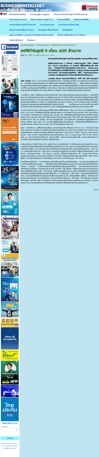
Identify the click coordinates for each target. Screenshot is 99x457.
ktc (26, 55)
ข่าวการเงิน (50, 55)
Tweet (96, 190)
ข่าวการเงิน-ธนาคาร (42, 45)
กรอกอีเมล (4, 427)
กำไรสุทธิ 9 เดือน (39, 55)
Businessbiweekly (27, 45)
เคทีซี (30, 55)
